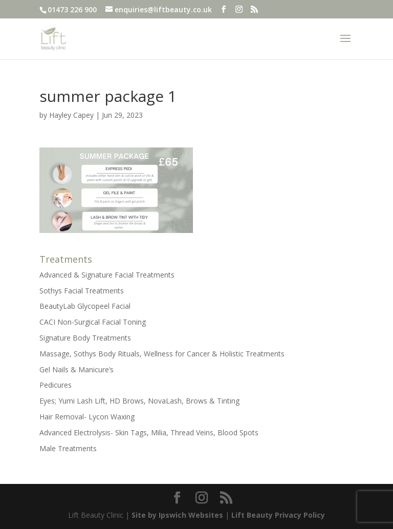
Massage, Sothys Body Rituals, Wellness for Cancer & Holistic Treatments (162, 353)
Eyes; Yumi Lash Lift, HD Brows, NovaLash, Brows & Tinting (139, 401)
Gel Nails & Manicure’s (76, 369)
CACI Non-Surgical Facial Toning (92, 322)
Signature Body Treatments (85, 338)
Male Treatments (68, 448)
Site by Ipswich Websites (177, 515)
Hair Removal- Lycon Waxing (87, 416)
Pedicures (55, 385)
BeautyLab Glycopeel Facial (84, 306)
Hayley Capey (71, 115)
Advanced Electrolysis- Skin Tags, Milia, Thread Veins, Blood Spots (148, 432)
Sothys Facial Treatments (81, 290)
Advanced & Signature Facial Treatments (106, 275)
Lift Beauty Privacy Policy (278, 515)
